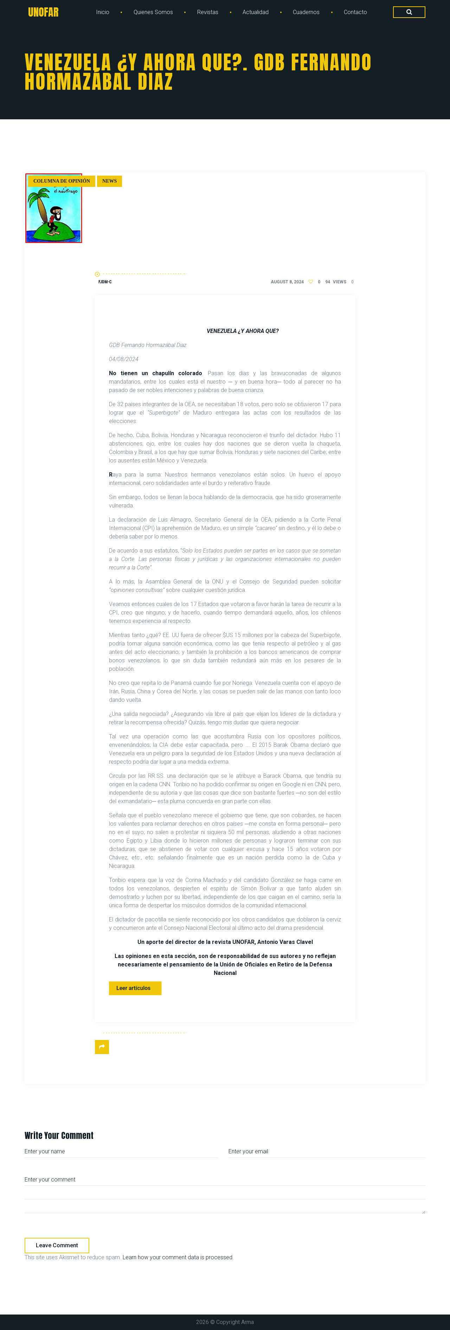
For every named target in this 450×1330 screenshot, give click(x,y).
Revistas (207, 12)
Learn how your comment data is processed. (178, 1257)
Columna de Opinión (61, 181)
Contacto (355, 12)
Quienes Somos (153, 12)
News (109, 181)
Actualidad (256, 12)
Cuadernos (306, 12)
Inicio (102, 12)
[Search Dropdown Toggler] (409, 12)
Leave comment (57, 1245)
